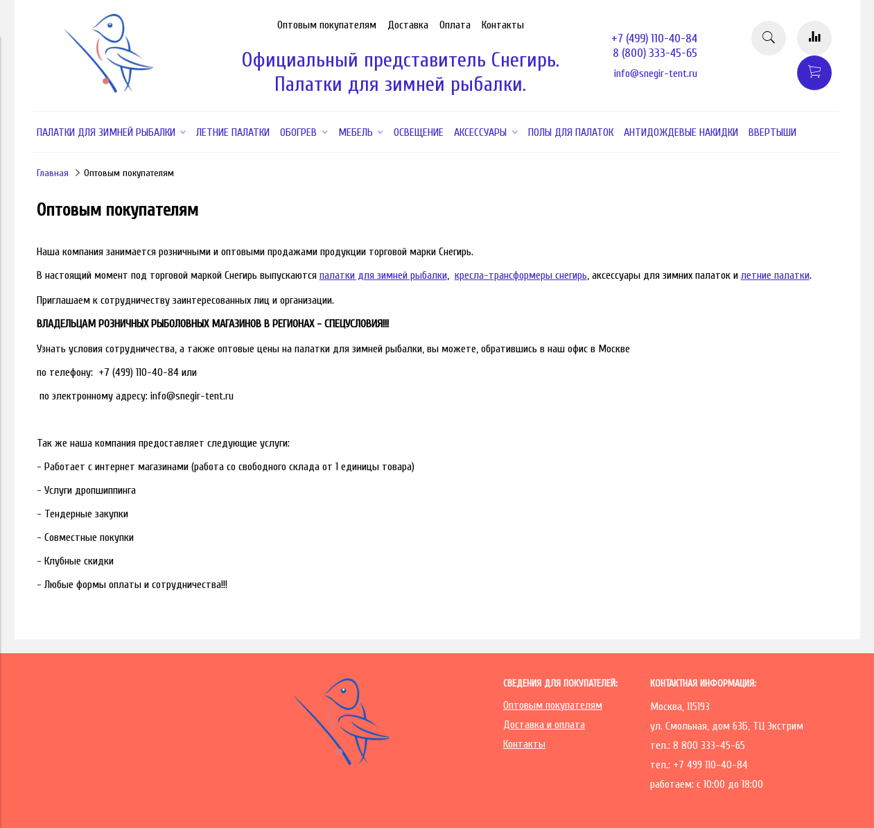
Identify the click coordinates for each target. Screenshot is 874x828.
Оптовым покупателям (326, 25)
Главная (53, 173)
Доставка (407, 25)
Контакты (503, 25)
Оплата (455, 25)
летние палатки (775, 275)
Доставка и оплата (544, 724)
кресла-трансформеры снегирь (521, 275)
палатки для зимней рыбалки (383, 275)
